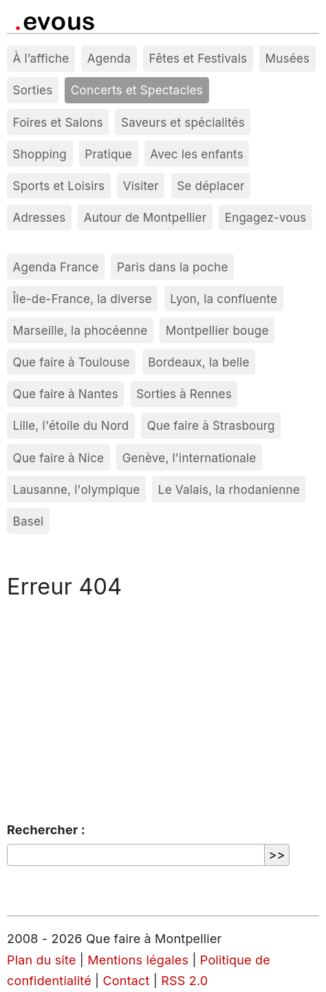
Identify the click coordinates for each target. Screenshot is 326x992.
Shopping (40, 154)
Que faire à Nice (59, 458)
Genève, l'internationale (189, 458)
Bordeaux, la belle (198, 362)
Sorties (33, 90)
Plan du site (41, 960)
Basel (28, 521)
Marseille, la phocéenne (80, 330)
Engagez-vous (266, 217)
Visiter (141, 185)
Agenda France (56, 267)
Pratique (108, 154)
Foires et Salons (58, 122)
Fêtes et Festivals (198, 58)
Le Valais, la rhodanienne (229, 489)
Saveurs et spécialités (183, 122)
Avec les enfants (196, 154)
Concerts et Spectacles (137, 90)
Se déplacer (211, 185)
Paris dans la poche (172, 267)
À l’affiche (41, 58)
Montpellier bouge (217, 330)
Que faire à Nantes (65, 393)
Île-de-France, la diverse (82, 298)
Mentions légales (137, 960)
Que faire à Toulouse (71, 362)
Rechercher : (46, 830)
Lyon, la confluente (223, 298)
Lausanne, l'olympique (76, 489)
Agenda (109, 58)
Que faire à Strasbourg (211, 425)
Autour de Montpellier (145, 217)
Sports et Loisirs (59, 185)
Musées (287, 58)
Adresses (39, 217)
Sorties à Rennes (184, 393)
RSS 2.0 (184, 980)
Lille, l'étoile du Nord (71, 425)
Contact (126, 980)
